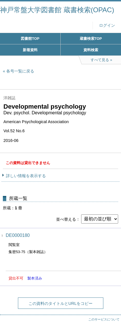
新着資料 (30, 50)
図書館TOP (30, 38)
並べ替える (66, 219)
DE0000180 (18, 235)
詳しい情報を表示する (26, 175)
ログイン (107, 25)
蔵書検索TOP (91, 38)
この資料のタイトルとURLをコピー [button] (60, 303)
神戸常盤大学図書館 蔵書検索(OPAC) (57, 10)
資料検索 (90, 50)
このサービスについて (104, 319)
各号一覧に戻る (20, 71)
